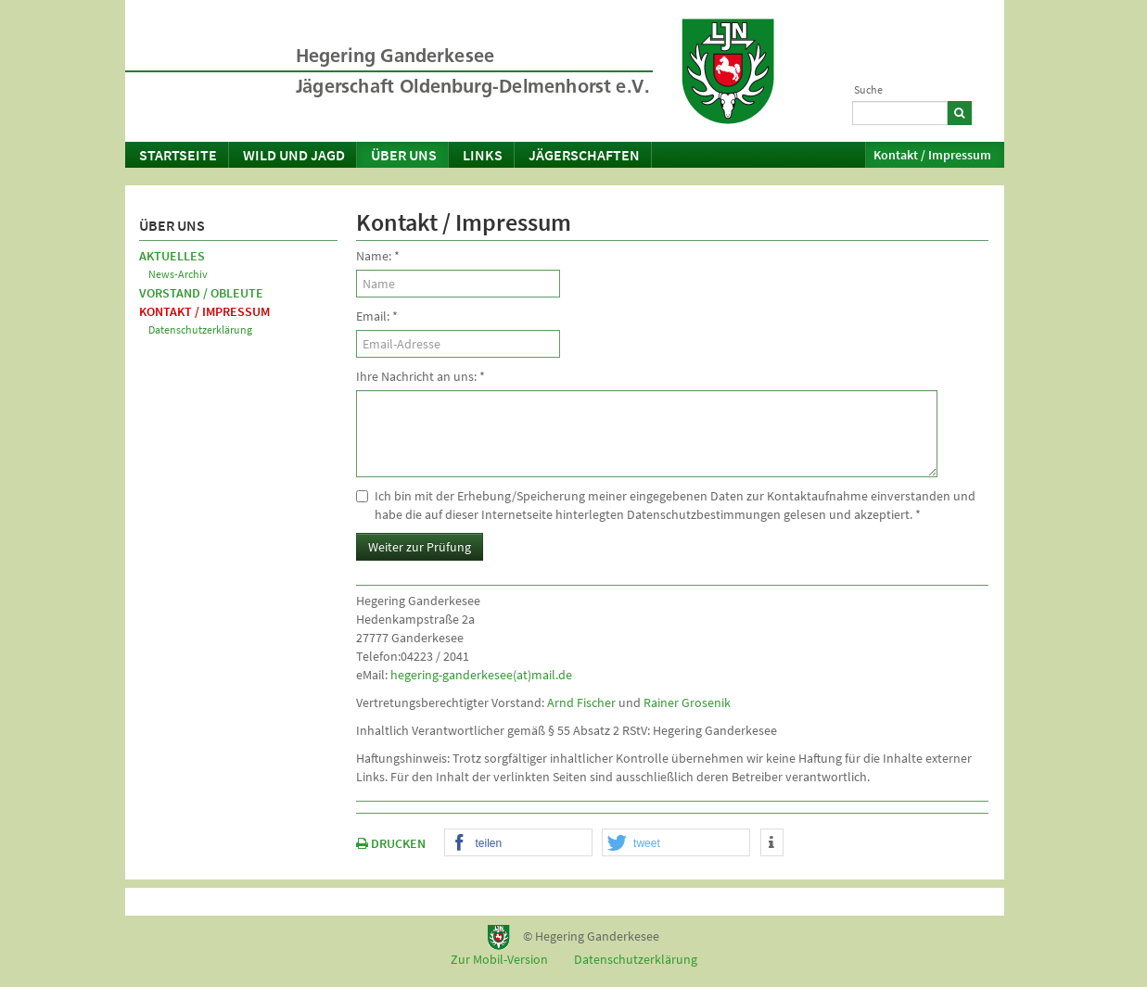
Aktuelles (172, 255)
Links (483, 155)
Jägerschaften (584, 155)
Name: (378, 255)
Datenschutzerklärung (200, 329)
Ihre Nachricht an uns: (420, 376)
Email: (377, 316)
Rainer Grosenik (687, 702)
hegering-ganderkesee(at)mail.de (481, 674)
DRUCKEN (391, 843)
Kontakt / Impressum (932, 154)
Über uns (404, 155)
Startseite (178, 155)
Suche (868, 89)
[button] (518, 843)
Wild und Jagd (294, 155)
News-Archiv (178, 274)
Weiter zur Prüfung (419, 546)
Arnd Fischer (581, 702)
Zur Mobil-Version (499, 959)
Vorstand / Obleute (201, 293)
